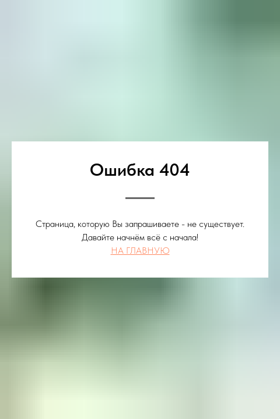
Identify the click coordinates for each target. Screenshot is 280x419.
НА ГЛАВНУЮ (140, 250)
